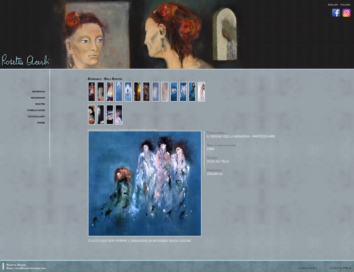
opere (41, 122)
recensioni (38, 97)
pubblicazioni (36, 110)
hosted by (341, 268)
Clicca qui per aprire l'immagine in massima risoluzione (139, 241)
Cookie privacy (307, 268)
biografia (38, 91)
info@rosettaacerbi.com (30, 268)
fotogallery (36, 116)
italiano (345, 4)
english (333, 4)
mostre (40, 104)
